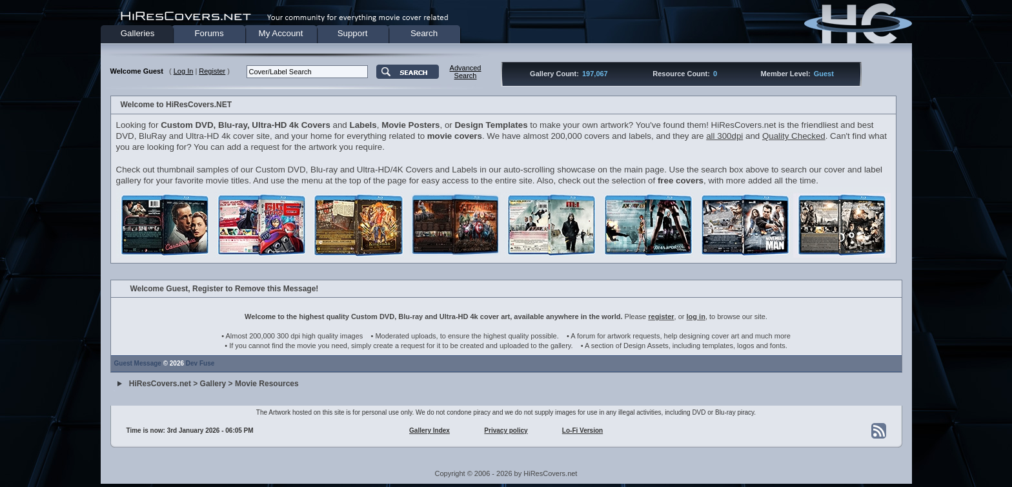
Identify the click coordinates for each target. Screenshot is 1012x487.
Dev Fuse (200, 363)
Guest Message (137, 363)
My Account (281, 33)
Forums (208, 33)
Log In (184, 71)
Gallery (213, 384)
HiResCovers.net (160, 384)
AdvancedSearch (465, 71)
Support (353, 33)
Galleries (138, 33)
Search (424, 33)
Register (212, 71)
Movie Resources (267, 384)
